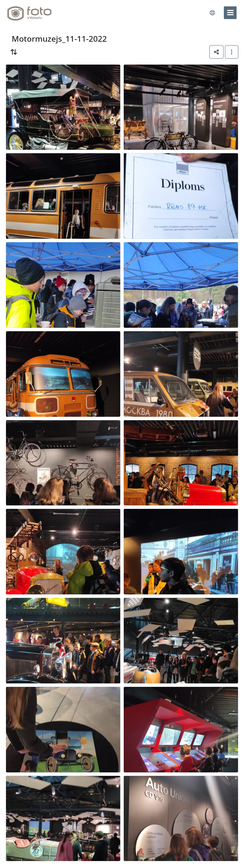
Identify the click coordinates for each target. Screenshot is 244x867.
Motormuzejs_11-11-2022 (59, 38)
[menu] (230, 12)
